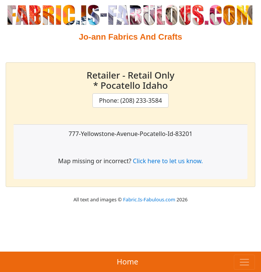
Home (127, 262)
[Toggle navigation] (244, 262)
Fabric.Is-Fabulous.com (149, 199)
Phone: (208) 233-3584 (130, 100)
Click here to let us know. (168, 161)
